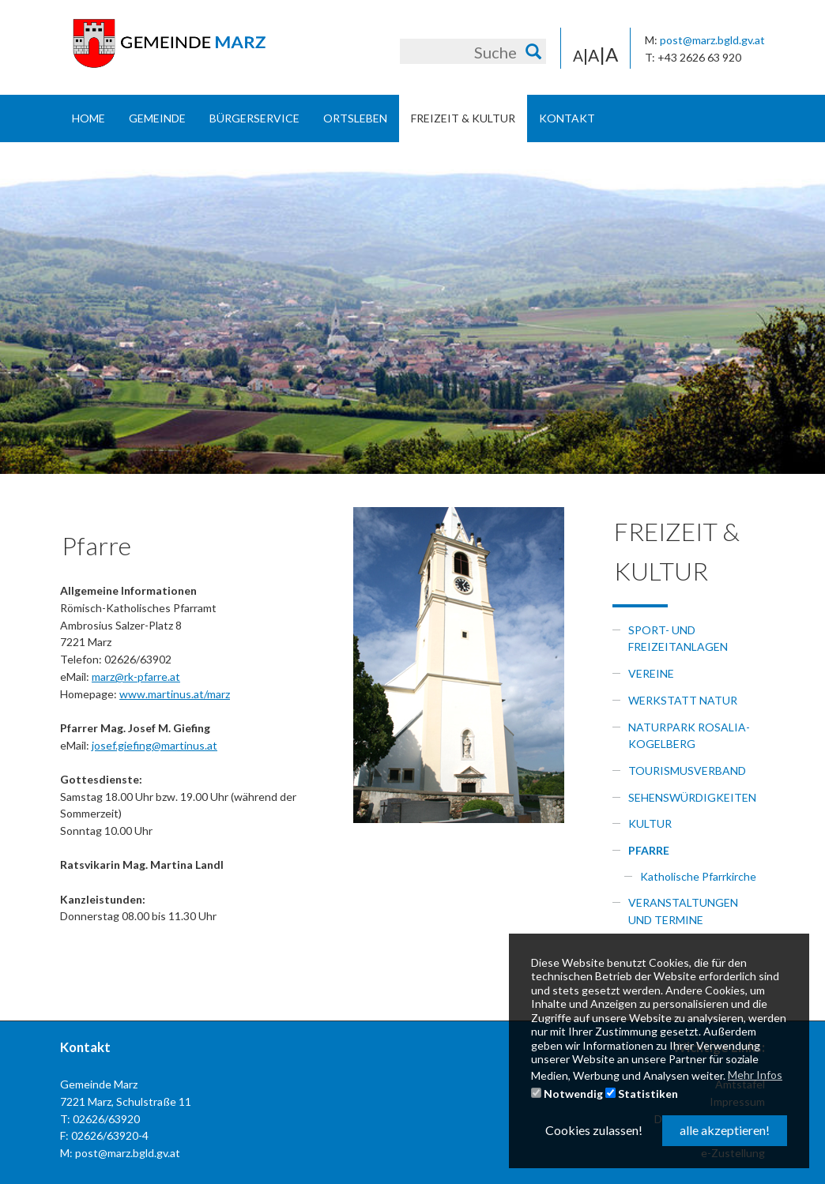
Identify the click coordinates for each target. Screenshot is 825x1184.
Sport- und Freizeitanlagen (678, 638)
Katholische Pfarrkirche (698, 876)
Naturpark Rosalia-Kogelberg (689, 735)
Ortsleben (355, 118)
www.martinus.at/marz (174, 694)
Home (88, 118)
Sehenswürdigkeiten (692, 797)
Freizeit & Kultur (463, 118)
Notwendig (567, 1093)
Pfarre (648, 850)
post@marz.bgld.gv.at (712, 40)
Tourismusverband (687, 770)
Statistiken (641, 1093)
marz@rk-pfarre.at (136, 676)
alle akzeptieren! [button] (725, 1129)
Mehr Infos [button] (755, 1074)
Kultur (650, 823)
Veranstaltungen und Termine (683, 911)
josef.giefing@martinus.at (154, 745)
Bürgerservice (254, 118)
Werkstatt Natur (682, 700)
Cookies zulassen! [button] (593, 1129)
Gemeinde (157, 118)
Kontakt (567, 118)
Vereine (651, 673)
